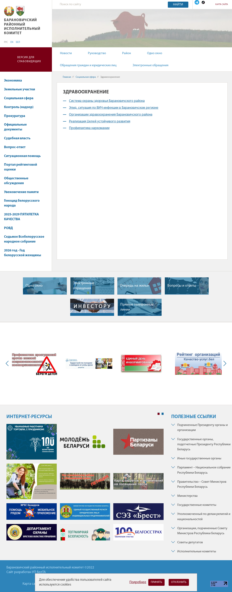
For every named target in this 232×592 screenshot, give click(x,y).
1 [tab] (159, 414)
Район (126, 53)
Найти (178, 4)
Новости (66, 53)
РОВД (8, 228)
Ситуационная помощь (22, 156)
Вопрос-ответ (15, 147)
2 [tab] (163, 414)
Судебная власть (17, 138)
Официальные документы (15, 127)
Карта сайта (221, 4)
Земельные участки (21, 89)
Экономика (15, 80)
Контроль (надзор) (20, 107)
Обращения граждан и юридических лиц (88, 65)
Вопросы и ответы (181, 286)
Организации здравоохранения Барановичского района (110, 114)
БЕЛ (18, 42)
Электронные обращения (150, 65)
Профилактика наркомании (89, 128)
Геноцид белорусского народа (22, 203)
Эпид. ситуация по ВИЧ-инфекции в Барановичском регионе (113, 108)
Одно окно (154, 53)
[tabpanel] (85, 484)
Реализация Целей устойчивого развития (99, 121)
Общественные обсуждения (16, 181)
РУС (6, 42)
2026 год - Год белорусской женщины (22, 253)
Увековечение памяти (23, 192)
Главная (67, 77)
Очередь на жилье (134, 286)
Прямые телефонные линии (137, 307)
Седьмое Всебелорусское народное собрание (24, 239)
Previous (8, 363)
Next (224, 363)
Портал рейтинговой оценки (20, 167)
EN (11, 42)
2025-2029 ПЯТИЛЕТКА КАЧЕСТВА (21, 217)
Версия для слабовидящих (29, 59)
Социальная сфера (20, 98)
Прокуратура (16, 116)
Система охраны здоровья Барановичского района (107, 101)
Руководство (97, 53)
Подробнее (137, 582)
